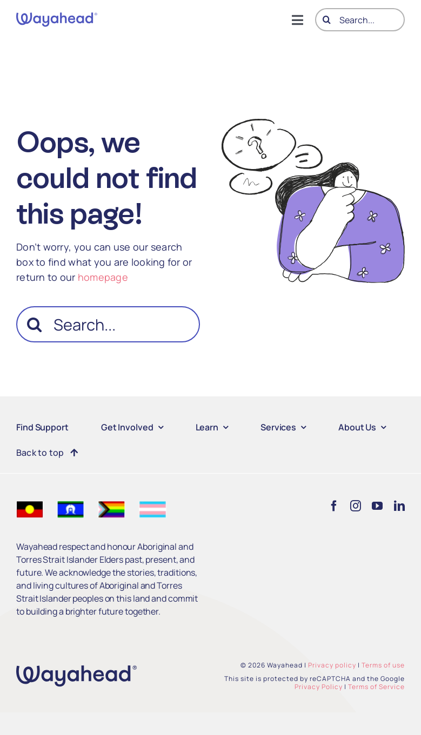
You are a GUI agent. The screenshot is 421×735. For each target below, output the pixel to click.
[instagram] (355, 506)
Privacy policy (332, 665)
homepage (103, 277)
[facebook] (334, 506)
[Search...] (360, 19)
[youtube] (377, 506)
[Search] (326, 19)
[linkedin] (399, 506)
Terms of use (383, 665)
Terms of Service (376, 686)
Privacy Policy (319, 686)
